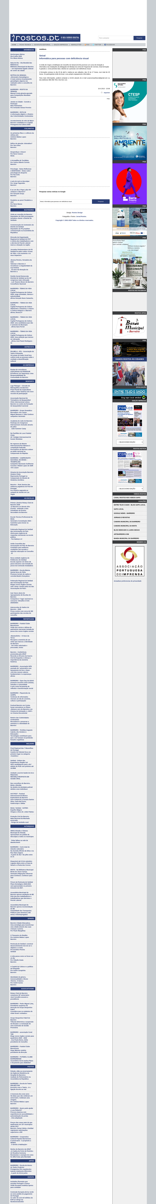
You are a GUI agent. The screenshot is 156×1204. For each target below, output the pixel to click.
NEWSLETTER (76, 45)
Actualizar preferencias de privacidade (127, 581)
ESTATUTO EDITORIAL (42, 45)
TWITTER (97, 45)
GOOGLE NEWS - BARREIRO (124, 513)
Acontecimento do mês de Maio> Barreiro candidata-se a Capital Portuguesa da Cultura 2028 (22, 122)
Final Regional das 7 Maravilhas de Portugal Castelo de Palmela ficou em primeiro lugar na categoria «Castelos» (21, 752)
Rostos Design (77, 212)
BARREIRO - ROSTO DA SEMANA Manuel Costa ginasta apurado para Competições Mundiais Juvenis (21, 93)
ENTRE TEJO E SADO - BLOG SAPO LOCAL (129, 505)
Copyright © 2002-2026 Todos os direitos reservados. (74, 220)
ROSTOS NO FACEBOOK (137, 290)
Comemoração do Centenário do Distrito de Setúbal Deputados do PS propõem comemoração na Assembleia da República (22, 228)
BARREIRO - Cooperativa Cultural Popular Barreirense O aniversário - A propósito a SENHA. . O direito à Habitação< (20, 1140)
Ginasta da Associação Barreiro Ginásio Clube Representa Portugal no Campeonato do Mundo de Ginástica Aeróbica (21, 476)
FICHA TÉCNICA (25, 45)
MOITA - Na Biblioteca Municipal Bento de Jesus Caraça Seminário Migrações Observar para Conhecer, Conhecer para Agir (21, 873)
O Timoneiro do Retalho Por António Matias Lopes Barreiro (19, 937)
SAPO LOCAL (119, 509)
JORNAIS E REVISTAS (122, 517)
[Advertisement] (75, 16)
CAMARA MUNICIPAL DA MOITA (125, 526)
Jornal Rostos (81, 216)
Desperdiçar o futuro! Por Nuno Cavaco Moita (18, 154)
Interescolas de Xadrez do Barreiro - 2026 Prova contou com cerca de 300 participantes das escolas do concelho (21, 611)
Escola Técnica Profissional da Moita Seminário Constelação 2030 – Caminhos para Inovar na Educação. (21, 521)
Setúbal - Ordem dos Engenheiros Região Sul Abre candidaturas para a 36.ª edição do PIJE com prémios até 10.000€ (22, 764)
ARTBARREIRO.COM (121, 534)
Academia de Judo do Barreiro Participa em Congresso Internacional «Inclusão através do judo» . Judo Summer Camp (21, 425)
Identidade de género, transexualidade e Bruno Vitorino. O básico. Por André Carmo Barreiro (19, 981)
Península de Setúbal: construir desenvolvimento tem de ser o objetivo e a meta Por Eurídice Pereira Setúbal (21, 947)
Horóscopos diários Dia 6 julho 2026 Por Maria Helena (17, 56)
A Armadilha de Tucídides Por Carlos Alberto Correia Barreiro (19, 162)
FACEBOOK (109, 45)
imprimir (105, 93)
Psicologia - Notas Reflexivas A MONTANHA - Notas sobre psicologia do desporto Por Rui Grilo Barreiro (20, 172)
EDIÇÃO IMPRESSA (61, 45)
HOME (14, 45)
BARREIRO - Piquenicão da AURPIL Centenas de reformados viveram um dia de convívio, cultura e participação (20, 697)
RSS (87, 45)
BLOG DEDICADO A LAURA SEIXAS (127, 530)
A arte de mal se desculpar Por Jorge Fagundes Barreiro (19, 183)
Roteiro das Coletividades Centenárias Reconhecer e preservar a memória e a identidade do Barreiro (19, 721)
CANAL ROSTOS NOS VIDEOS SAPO (127, 497)
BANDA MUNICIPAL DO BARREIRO (126, 538)
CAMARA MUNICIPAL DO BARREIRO (127, 521)
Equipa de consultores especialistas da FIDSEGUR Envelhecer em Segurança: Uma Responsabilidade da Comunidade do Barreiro (21, 373)
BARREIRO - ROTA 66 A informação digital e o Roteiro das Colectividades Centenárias (21, 114)
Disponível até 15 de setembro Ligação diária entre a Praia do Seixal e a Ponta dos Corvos (21, 863)
